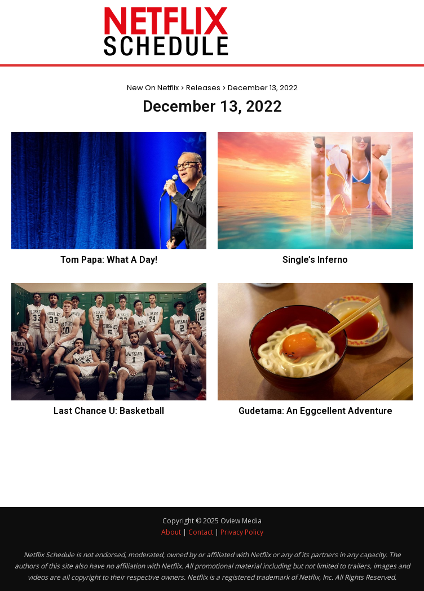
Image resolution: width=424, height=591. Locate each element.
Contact (200, 532)
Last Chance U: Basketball (109, 410)
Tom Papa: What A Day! (108, 259)
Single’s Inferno (315, 259)
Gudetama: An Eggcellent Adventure (315, 410)
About (171, 532)
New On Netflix (153, 87)
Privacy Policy (241, 532)
